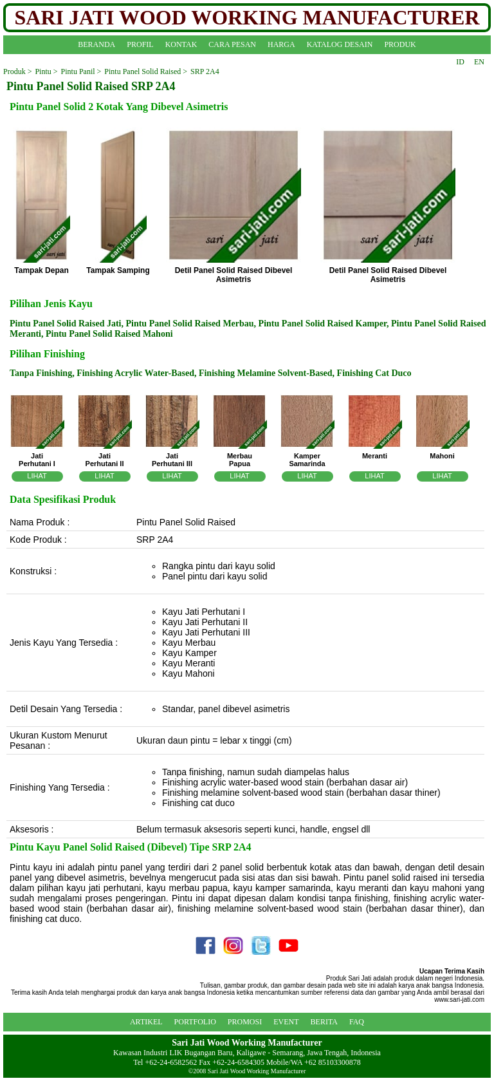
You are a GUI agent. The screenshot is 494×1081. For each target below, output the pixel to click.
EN (479, 61)
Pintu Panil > (81, 71)
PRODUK (400, 44)
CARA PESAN (232, 44)
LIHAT (36, 476)
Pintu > (46, 71)
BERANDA (96, 44)
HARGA (281, 44)
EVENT (285, 1021)
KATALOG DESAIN (340, 44)
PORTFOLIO (195, 1021)
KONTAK (181, 44)
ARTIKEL (146, 1021)
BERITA (324, 1021)
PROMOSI (245, 1021)
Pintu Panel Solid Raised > (145, 71)
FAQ (356, 1021)
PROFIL (140, 44)
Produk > (17, 71)
